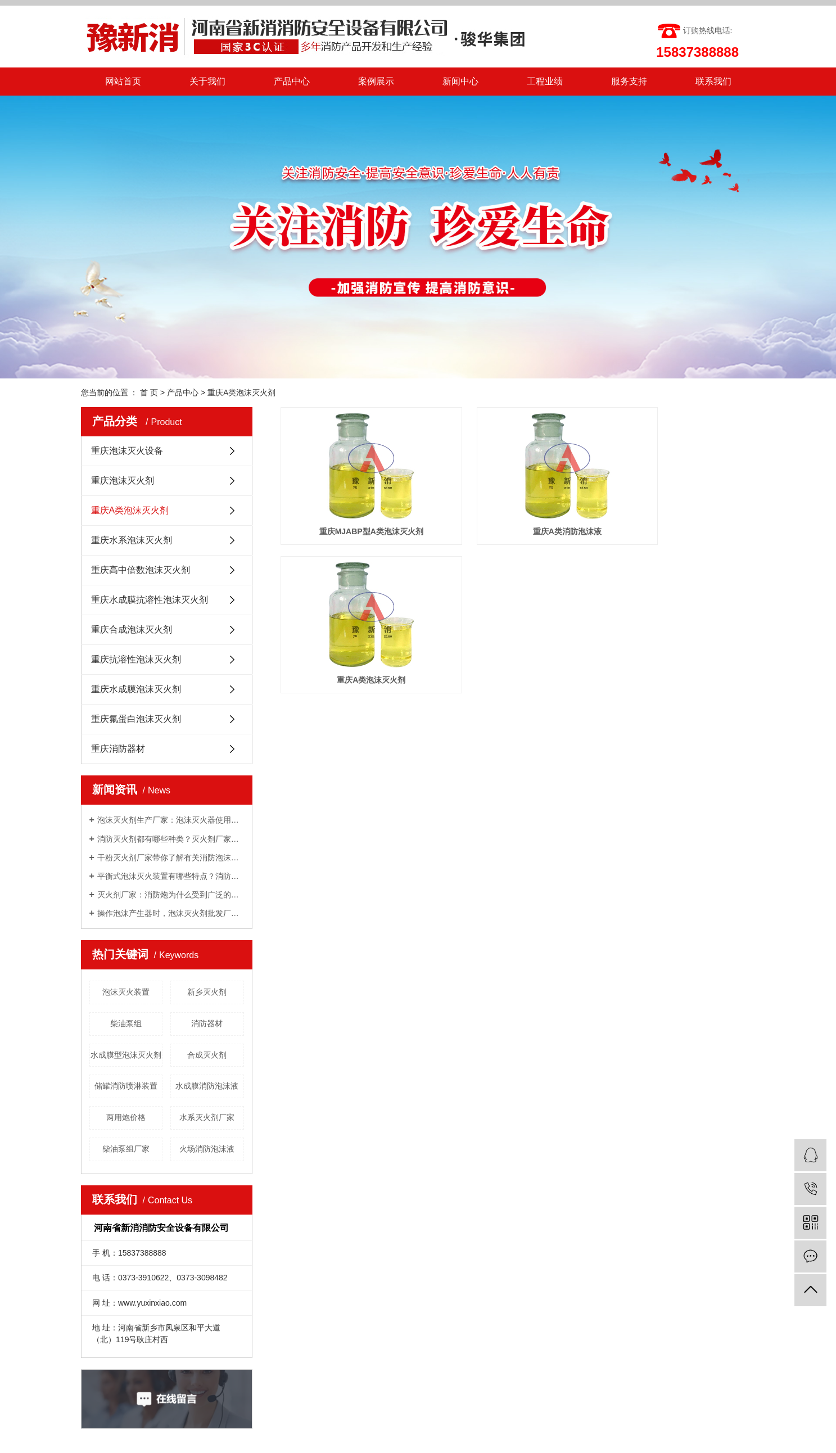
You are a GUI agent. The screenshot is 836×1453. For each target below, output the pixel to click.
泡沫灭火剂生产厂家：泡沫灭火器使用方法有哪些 (170, 819)
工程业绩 (545, 81)
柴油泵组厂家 (126, 1148)
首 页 (149, 392)
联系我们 (713, 81)
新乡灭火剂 (207, 991)
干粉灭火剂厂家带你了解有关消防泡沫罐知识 (170, 857)
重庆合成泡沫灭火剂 (131, 629)
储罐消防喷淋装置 (125, 1085)
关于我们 (207, 81)
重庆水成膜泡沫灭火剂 (136, 689)
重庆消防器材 (118, 748)
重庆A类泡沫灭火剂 (241, 392)
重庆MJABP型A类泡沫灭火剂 (354, 510)
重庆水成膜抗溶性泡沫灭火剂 (149, 599)
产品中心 (292, 81)
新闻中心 (460, 81)
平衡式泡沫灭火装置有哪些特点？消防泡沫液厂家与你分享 (170, 876)
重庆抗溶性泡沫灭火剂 (136, 659)
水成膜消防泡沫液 (206, 1085)
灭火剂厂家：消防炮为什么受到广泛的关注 (170, 894)
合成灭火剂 (207, 1054)
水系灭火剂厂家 (206, 1117)
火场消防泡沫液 (206, 1148)
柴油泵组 (126, 1023)
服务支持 (629, 81)
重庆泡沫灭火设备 (127, 450)
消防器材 (207, 1023)
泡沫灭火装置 (126, 991)
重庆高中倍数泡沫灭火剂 (140, 570)
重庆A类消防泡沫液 (517, 510)
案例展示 (376, 81)
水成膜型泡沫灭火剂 (126, 1054)
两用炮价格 (126, 1117)
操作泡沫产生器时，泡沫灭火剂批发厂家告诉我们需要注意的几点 (170, 913)
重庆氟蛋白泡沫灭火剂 (136, 719)
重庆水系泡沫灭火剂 (131, 540)
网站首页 (123, 81)
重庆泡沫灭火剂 (122, 480)
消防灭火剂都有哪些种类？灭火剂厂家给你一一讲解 (170, 838)
